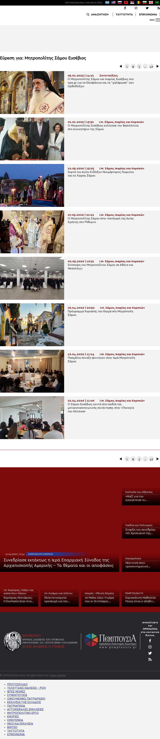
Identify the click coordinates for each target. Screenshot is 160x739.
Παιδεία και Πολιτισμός (139, 525)
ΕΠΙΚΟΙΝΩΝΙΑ (148, 14)
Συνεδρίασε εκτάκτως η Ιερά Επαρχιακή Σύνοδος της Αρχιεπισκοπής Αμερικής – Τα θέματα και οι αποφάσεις (58, 563)
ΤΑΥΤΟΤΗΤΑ (124, 14)
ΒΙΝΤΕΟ (12, 727)
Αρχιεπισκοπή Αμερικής (40, 554)
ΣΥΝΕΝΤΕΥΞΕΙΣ (17, 695)
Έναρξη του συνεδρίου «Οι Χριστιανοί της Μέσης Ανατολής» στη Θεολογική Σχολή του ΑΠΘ (140, 531)
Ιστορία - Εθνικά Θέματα (99, 593)
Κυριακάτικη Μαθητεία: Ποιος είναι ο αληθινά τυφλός (140, 599)
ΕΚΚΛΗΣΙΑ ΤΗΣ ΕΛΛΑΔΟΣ (24, 702)
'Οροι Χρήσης (58, 675)
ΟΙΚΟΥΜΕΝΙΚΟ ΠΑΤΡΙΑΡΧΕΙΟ (26, 698)
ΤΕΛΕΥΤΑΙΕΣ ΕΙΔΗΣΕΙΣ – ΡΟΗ (26, 687)
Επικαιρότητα (133, 558)
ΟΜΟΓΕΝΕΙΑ (15, 720)
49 (151, 66)
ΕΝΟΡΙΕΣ (13, 716)
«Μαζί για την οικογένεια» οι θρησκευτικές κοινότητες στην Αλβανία (136, 498)
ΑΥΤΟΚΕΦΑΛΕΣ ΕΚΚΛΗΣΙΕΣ (25, 709)
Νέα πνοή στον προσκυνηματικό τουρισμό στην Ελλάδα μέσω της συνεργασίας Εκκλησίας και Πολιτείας (140, 564)
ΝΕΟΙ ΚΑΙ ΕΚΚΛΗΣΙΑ (20, 723)
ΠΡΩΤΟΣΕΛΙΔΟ (17, 684)
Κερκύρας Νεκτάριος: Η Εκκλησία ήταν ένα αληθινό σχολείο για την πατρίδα (18, 599)
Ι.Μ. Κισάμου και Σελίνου (58, 593)
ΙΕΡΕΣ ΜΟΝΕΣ (16, 691)
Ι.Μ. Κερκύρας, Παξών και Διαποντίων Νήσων (18, 592)
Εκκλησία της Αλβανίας (139, 492)
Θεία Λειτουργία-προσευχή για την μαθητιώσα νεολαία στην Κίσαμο (57, 599)
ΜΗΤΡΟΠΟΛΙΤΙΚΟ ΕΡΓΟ (23, 712)
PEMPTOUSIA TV (134, 593)
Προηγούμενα (121, 66)
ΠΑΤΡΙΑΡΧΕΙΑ (16, 705)
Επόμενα (157, 66)
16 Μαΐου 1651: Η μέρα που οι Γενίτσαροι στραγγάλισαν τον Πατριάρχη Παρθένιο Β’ (99, 599)
